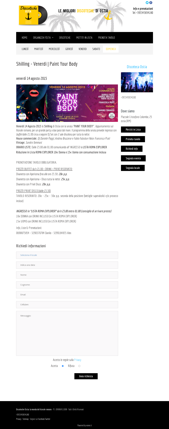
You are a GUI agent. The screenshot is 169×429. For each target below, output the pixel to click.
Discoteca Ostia (137, 66)
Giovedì (69, 49)
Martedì (38, 49)
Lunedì (25, 49)
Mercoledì (54, 49)
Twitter (47, 419)
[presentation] (38, 379)
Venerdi (83, 49)
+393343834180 (144, 12)
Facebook (41, 419)
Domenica (111, 49)
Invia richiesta (86, 376)
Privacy (77, 360)
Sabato (96, 49)
